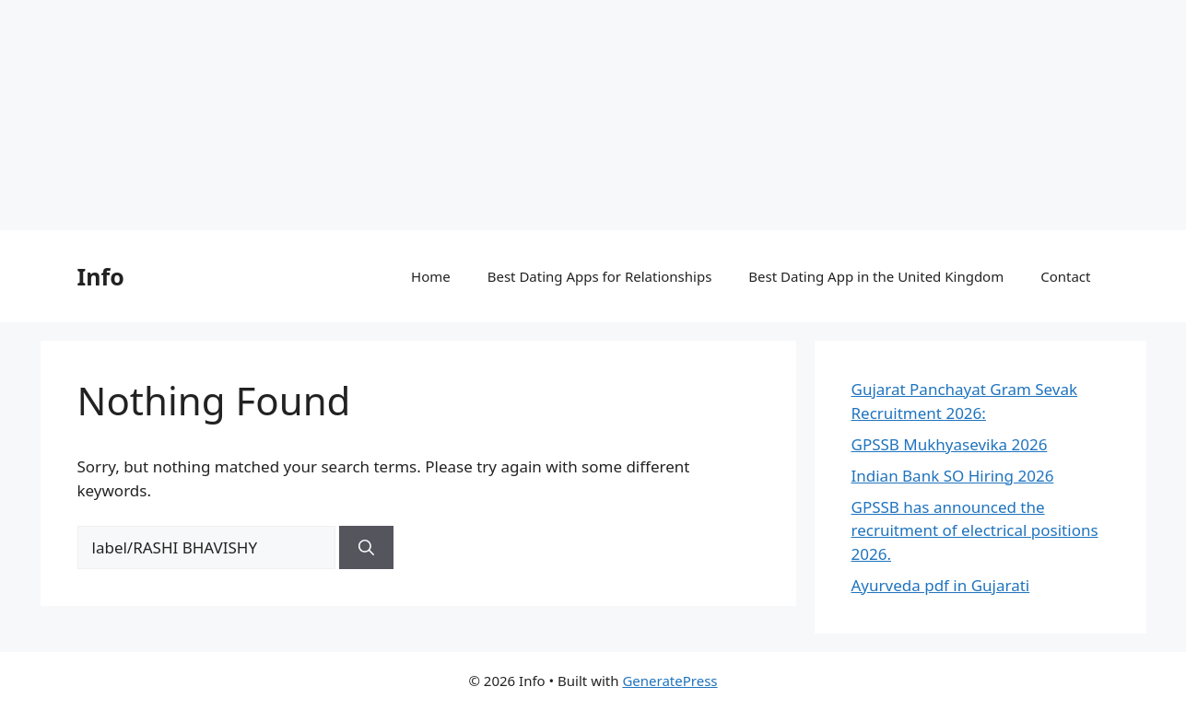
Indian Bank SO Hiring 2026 (952, 475)
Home (431, 276)
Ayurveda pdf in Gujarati (940, 585)
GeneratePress (669, 680)
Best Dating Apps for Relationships (599, 276)
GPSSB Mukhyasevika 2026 (949, 444)
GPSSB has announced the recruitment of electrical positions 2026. (974, 530)
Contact (1065, 276)
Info (100, 276)
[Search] (366, 548)
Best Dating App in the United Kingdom (876, 276)
